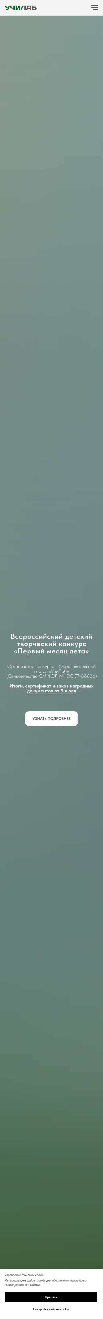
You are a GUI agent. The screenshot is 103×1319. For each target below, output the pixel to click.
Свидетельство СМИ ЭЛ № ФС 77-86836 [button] (51, 676)
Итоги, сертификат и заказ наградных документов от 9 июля (51, 688)
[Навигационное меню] (94, 7)
